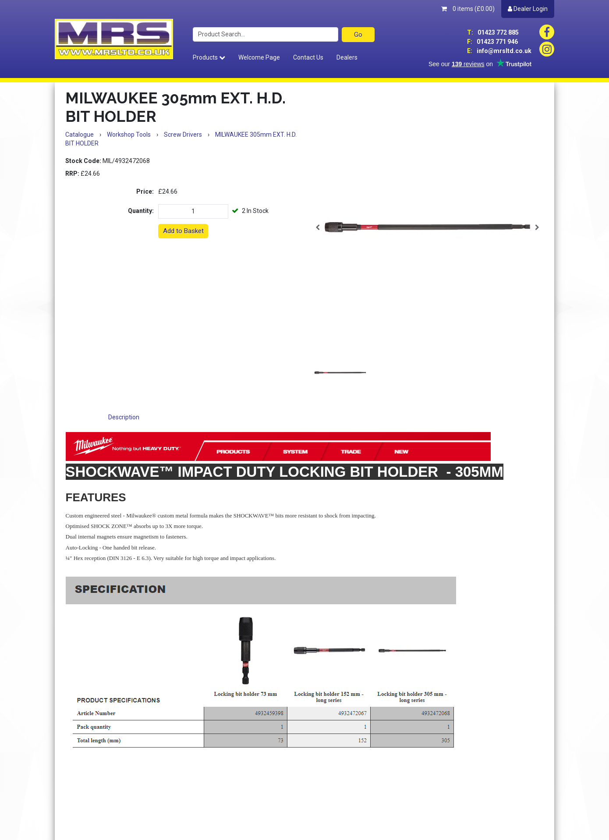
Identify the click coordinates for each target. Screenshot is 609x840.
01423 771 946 (492, 41)
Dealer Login (528, 8)
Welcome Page (259, 57)
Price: (145, 191)
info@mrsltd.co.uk (499, 50)
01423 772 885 (493, 32)
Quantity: (141, 210)
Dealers (347, 57)
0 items (468, 8)
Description (123, 417)
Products (209, 57)
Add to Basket (183, 231)
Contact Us (308, 57)
